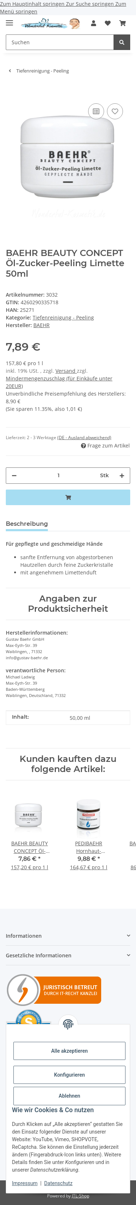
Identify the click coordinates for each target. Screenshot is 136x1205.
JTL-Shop (80, 1196)
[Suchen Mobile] (60, 42)
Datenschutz (58, 1183)
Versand (66, 370)
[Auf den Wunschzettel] (115, 111)
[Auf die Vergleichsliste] (96, 111)
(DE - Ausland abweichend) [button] (84, 437)
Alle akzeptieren (69, 1051)
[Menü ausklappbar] (9, 19)
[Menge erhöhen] (122, 475)
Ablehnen (69, 1096)
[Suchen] (122, 42)
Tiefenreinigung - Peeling (63, 317)
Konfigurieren (69, 1075)
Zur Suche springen (90, 3)
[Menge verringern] (14, 475)
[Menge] (58, 475)
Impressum (24, 1183)
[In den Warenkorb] (11, 91)
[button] (93, 23)
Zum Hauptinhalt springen (33, 3)
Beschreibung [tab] (27, 523)
